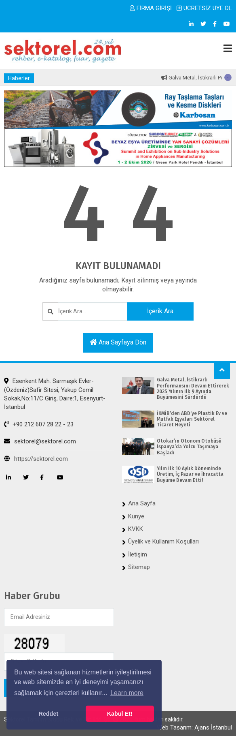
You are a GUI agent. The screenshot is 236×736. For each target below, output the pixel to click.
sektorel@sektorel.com (40, 441)
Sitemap (139, 567)
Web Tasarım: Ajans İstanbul (194, 727)
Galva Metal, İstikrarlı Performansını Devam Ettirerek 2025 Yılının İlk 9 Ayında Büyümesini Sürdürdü (193, 388)
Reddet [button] (48, 713)
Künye (136, 516)
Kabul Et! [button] (120, 713)
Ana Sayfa (142, 503)
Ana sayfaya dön (118, 342)
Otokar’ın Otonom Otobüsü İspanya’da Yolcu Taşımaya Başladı (189, 447)
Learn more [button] (126, 692)
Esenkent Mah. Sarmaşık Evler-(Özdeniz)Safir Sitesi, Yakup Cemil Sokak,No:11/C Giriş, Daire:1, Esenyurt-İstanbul (54, 394)
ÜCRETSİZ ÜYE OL (204, 8)
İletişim (137, 554)
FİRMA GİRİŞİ (151, 8)
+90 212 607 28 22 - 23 (39, 424)
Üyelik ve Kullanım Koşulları (163, 541)
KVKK (135, 529)
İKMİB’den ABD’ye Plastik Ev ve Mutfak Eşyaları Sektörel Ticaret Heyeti (192, 419)
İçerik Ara (160, 311)
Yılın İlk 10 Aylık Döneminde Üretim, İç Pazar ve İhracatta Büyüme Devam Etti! (190, 474)
